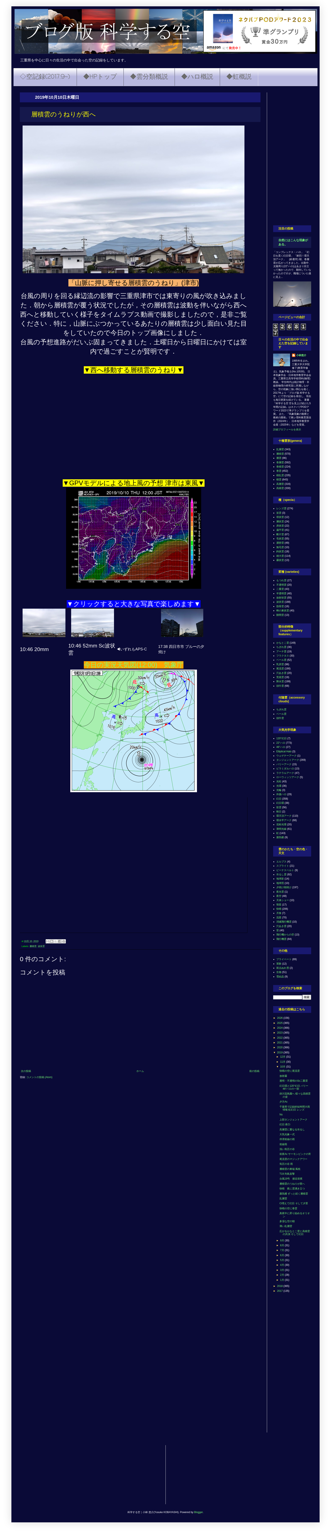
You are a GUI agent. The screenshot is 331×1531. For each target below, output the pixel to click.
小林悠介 (301, 355)
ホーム (140, 1071)
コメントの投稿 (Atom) (39, 1077)
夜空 (278, 896)
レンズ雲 (281, 508)
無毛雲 (280, 547)
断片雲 (280, 534)
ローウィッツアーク (287, 777)
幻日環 (280, 802)
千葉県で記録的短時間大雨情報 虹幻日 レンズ (294, 1108)
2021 (280, 1042)
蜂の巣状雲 (282, 610)
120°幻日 (281, 738)
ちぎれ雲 (281, 647)
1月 (282, 1279)
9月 (282, 1240)
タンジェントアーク (287, 759)
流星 (278, 917)
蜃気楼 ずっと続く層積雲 (293, 1193)
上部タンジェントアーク (293, 1119)
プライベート (284, 959)
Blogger (198, 1512)
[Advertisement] (292, 155)
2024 (280, 1027)
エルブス (281, 861)
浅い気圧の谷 (287, 1149)
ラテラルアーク (285, 773)
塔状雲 (280, 517)
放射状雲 (281, 597)
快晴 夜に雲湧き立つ (292, 1188)
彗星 (278, 904)
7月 (282, 1250)
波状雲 (41, 946)
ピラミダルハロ (285, 768)
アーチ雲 (281, 651)
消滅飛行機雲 (284, 921)
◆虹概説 (239, 77)
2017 (280, 1290)
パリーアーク (284, 764)
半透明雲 (281, 593)
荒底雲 (280, 677)
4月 (282, 1264)
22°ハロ (280, 742)
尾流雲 (280, 668)
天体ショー (282, 900)
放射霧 (283, 1075)
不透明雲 (281, 584)
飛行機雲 (281, 939)
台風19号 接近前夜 (291, 1178)
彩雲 (278, 807)
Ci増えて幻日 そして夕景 (293, 1203)
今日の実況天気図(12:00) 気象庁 (133, 665)
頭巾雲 (280, 685)
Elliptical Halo (284, 751)
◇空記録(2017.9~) (45, 77)
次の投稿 (26, 1071)
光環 (278, 785)
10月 (283, 1066)
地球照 (280, 883)
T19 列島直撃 (287, 1173)
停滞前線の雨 (287, 1139)
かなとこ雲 (282, 642)
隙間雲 (280, 614)
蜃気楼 (280, 837)
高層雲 (280, 483)
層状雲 (280, 521)
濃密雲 (280, 542)
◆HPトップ (100, 77)
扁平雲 (280, 529)
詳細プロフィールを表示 (287, 429)
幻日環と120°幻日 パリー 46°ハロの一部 (293, 1087)
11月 (283, 1061)
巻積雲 (280, 466)
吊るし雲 (281, 874)
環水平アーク (284, 820)
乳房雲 (280, 664)
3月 (282, 1270)
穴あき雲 (281, 673)
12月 (283, 1056)
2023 (280, 1032)
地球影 (280, 878)
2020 (280, 1047)
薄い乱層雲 (285, 1226)
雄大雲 (280, 555)
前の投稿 (254, 1071)
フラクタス (282, 655)
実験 (278, 963)
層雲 (278, 458)
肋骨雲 (280, 606)
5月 (282, 1260)
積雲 (278, 479)
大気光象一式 (287, 1134)
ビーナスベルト (285, 870)
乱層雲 (280, 449)
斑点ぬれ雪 (282, 967)
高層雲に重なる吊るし (292, 1129)
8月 (282, 1245)
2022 (280, 1037)
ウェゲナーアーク (286, 755)
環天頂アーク (284, 815)
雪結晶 (280, 976)
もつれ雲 (281, 580)
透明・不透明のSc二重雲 (293, 1080)
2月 (282, 1274)
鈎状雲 (280, 551)
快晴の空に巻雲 (288, 1208)
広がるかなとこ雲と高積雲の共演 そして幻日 (294, 1233)
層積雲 (33, 946)
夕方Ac (283, 1101)
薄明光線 (281, 828)
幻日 (278, 798)
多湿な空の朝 (287, 1221)
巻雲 (278, 470)
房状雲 (280, 525)
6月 (282, 1255)
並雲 (278, 512)
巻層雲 (280, 462)
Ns (281, 1114)
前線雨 (283, 1144)
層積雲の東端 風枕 (289, 1169)
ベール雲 (281, 659)
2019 (280, 1052)
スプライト (282, 865)
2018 (280, 1286)
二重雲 (280, 589)
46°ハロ (280, 747)
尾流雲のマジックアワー (293, 1159)
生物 (278, 972)
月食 (278, 913)
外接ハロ (281, 794)
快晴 (278, 908)
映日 (278, 811)
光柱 (278, 781)
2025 (280, 1023)
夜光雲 (280, 891)
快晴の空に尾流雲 (289, 1070)
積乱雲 (280, 475)
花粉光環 (281, 824)
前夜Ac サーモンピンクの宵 (295, 1154)
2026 (280, 1017)
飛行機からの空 (285, 934)
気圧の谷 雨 (286, 1163)
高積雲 (280, 488)
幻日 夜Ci (284, 1124)
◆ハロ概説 (197, 77)
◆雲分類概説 (149, 77)
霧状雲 (280, 560)
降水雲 (280, 681)
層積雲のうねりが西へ (292, 1183)
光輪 (278, 790)
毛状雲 (280, 538)
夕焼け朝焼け (284, 887)
